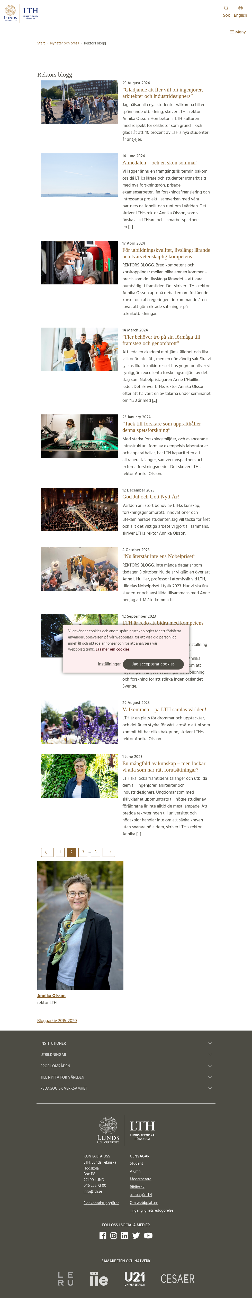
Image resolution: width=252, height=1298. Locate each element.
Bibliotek (137, 1187)
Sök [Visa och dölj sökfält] (226, 12)
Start (41, 44)
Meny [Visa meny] (238, 32)
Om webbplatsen (144, 1203)
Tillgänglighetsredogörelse (151, 1211)
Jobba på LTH (141, 1195)
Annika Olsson (51, 996)
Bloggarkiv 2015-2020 (57, 1020)
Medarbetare (140, 1179)
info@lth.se (93, 1192)
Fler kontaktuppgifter (101, 1203)
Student (136, 1164)
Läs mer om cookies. (113, 649)
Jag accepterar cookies (153, 664)
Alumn (135, 1172)
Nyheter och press (64, 44)
